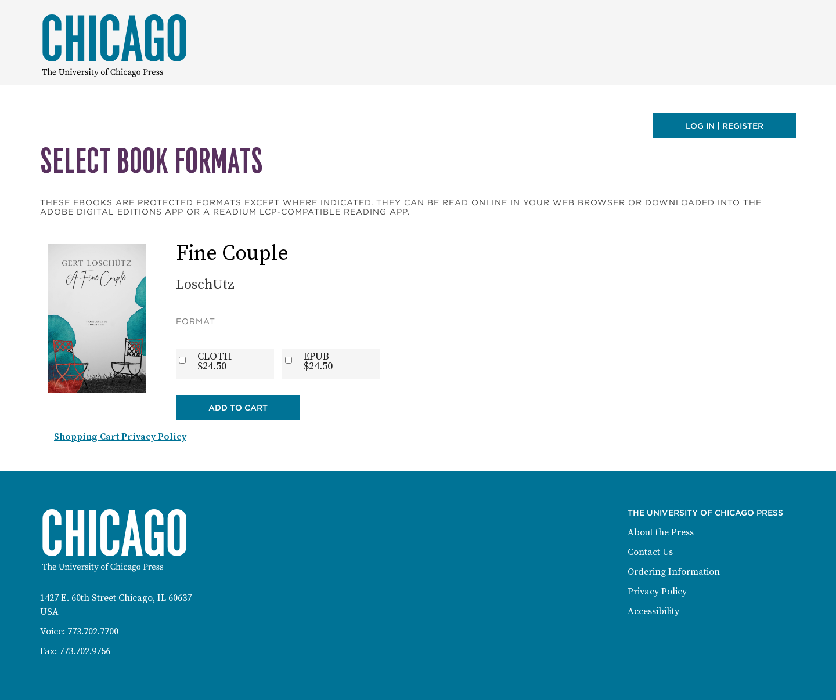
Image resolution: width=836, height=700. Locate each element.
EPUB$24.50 (318, 361)
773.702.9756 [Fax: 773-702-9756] (84, 651)
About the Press (661, 532)
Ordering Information (674, 572)
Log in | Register (724, 126)
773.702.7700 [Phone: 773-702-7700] (92, 631)
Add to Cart (238, 407)
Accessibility (653, 611)
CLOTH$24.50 (214, 361)
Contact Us (650, 552)
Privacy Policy (657, 591)
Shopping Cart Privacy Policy (120, 437)
